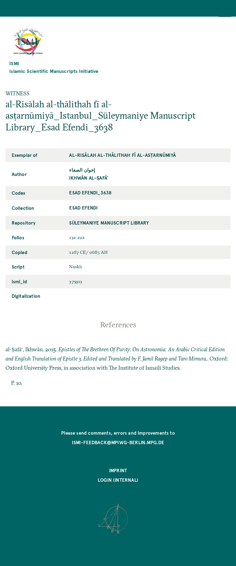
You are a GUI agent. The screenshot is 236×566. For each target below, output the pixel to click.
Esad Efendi (83, 208)
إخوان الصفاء (82, 170)
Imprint (118, 470)
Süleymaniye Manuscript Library (108, 223)
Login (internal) (118, 480)
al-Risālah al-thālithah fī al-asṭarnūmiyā (122, 155)
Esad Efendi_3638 (90, 192)
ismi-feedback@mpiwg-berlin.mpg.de (118, 442)
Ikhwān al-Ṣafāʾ (88, 178)
